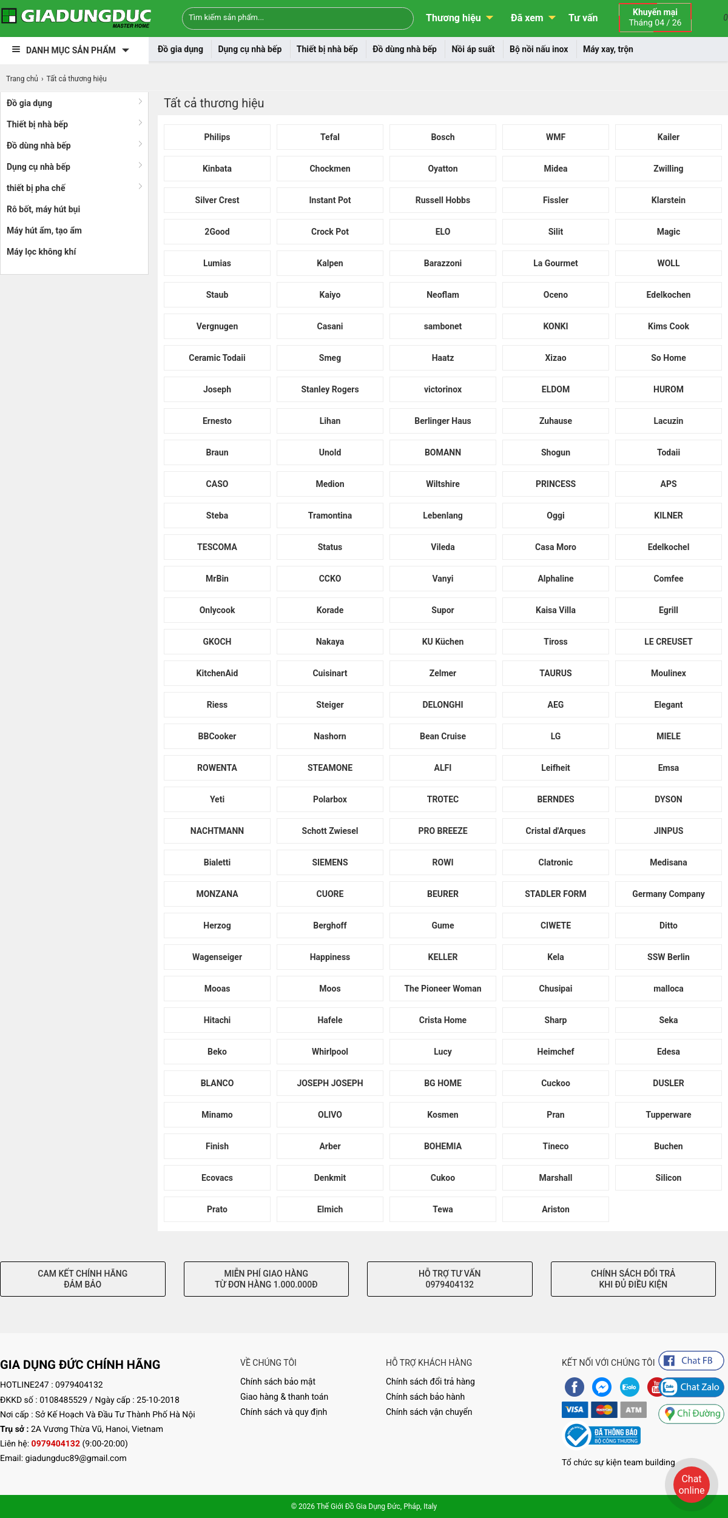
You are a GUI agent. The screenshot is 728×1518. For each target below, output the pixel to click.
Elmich (330, 1209)
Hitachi (217, 1020)
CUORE (330, 894)
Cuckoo (555, 1083)
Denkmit (330, 1178)
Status (330, 547)
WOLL (668, 263)
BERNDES (555, 799)
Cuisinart (329, 673)
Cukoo (443, 1178)
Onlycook (217, 610)
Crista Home (443, 1020)
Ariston (556, 1209)
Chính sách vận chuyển (429, 1412)
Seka (668, 1020)
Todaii (668, 452)
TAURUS (555, 673)
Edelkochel (669, 547)
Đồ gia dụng (180, 49)
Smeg (330, 358)
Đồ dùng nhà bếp (404, 49)
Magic (669, 232)
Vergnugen (217, 326)
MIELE (668, 736)
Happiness (330, 957)
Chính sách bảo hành (425, 1397)
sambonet (443, 326)
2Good (216, 232)
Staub (217, 295)
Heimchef (556, 1051)
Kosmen (442, 1115)
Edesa (668, 1051)
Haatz (443, 358)
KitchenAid (217, 673)
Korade (330, 610)
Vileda (443, 547)
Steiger (329, 705)
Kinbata (217, 168)
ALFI (443, 768)
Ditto (668, 925)
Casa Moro (555, 547)
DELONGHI (442, 705)
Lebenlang (442, 515)
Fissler (555, 200)
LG (556, 736)
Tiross (556, 641)
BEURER (443, 894)
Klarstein (669, 200)
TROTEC (443, 799)
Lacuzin (669, 421)
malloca (668, 988)
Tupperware (669, 1115)
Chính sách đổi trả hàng (430, 1381)
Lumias (217, 263)
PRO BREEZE (442, 831)
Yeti (217, 799)
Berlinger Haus (442, 421)
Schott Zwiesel (330, 831)
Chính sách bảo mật (277, 1381)
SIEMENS (330, 862)
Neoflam (442, 295)
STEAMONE (330, 768)
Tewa (443, 1209)
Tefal (330, 137)
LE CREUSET (668, 641)
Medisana (668, 862)
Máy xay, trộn (608, 49)
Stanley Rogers (330, 389)
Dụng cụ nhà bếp (249, 49)
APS (668, 484)
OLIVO (330, 1115)
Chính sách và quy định (283, 1412)
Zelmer (443, 673)
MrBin (217, 578)
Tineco (556, 1146)
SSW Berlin (668, 957)
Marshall (556, 1178)
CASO (217, 484)
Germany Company (668, 894)
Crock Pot (330, 232)
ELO (443, 232)
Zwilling (668, 168)
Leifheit (555, 768)
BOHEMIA (443, 1146)
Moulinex (668, 673)
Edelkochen (669, 295)
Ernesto (217, 421)
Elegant (668, 705)
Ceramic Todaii (217, 358)
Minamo (216, 1115)
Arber (329, 1146)
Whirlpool (330, 1051)
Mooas (217, 988)
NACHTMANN (217, 831)
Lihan (330, 421)
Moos (329, 988)
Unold (330, 452)
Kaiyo (330, 295)
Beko (217, 1051)
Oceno (556, 295)
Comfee (668, 578)
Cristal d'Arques (556, 831)
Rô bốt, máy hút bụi (43, 209)
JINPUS (669, 831)
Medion (329, 484)
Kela (555, 957)
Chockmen (329, 168)
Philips (217, 137)
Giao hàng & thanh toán (284, 1397)
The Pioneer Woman (442, 988)
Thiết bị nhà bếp (327, 49)
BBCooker (217, 736)
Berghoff (329, 925)
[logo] (76, 18)
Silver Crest (217, 200)
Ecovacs (217, 1178)
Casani (330, 326)
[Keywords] (278, 17)
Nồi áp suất (472, 49)
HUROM (668, 389)
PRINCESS (556, 484)
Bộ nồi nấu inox (539, 49)
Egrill (668, 610)
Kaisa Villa (556, 610)
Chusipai (556, 988)
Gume (442, 925)
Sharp (556, 1020)
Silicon (669, 1178)
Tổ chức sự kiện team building (618, 1463)
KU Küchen (443, 641)
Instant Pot (330, 200)
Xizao (555, 358)
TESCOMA (217, 547)
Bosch (442, 137)
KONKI (555, 326)
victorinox (443, 389)
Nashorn (330, 736)
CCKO (330, 578)
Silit (555, 232)
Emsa (668, 768)
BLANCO (217, 1083)
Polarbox (330, 799)
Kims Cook (668, 326)
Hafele (329, 1020)
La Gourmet (555, 263)
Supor (442, 610)
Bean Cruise (443, 736)
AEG (556, 705)
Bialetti (217, 862)
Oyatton (442, 168)
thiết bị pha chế (36, 188)
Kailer (669, 137)
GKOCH (217, 641)
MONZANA (217, 894)
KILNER (668, 515)
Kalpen (330, 263)
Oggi (555, 515)
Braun (217, 452)
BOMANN (443, 452)
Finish (217, 1146)
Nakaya (330, 641)
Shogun (555, 452)
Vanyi (443, 578)
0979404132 (79, 1385)
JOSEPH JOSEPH (330, 1083)
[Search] (396, 17)
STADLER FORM (556, 894)
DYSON (668, 799)
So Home (668, 358)
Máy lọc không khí (41, 252)
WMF (555, 137)
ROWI (443, 862)
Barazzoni (443, 263)
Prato (217, 1209)
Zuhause (555, 421)
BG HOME (443, 1083)
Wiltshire (443, 484)
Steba (217, 515)
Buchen (668, 1146)
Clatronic (556, 862)
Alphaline (555, 578)
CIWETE (556, 925)
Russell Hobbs (443, 200)
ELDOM (556, 389)
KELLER (443, 957)
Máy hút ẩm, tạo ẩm (44, 230)
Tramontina (330, 515)
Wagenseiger (217, 957)
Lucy (443, 1051)
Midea (556, 168)
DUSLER (668, 1083)
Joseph (217, 389)
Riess (217, 705)
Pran (555, 1115)
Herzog (217, 925)
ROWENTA (217, 768)
